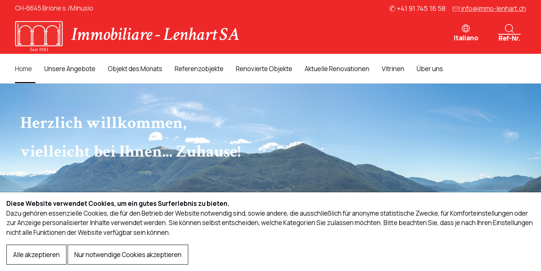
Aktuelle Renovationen (337, 68)
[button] (466, 31)
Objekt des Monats (135, 68)
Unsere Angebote (69, 68)
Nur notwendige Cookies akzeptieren (127, 254)
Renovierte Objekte (264, 68)
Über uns (430, 68)
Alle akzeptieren (36, 254)
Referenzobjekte (199, 68)
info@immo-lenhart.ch (489, 8)
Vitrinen (393, 68)
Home (23, 68)
